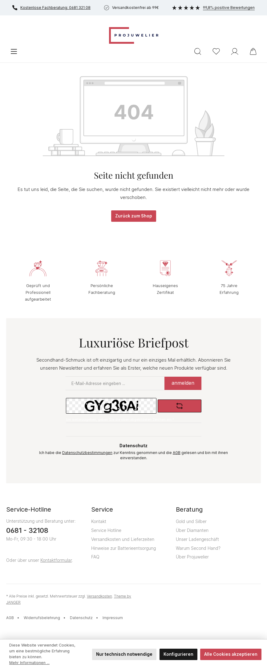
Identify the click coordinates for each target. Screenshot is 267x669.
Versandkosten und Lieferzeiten (122, 539)
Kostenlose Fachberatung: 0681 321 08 (51, 8)
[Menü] (14, 51)
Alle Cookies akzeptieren (230, 654)
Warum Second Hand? (198, 548)
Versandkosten (99, 596)
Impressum (113, 617)
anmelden (183, 383)
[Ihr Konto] (234, 51)
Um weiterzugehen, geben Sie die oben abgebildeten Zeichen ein (120, 420)
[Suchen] (197, 51)
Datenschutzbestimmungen (87, 453)
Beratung (189, 509)
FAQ (95, 556)
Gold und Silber (191, 521)
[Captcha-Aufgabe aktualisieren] (179, 405)
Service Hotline (106, 530)
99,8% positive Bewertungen (213, 7)
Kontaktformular (56, 560)
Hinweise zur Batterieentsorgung (123, 548)
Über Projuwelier (192, 556)
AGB (176, 453)
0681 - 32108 (27, 530)
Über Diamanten (192, 530)
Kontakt (98, 521)
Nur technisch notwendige (124, 654)
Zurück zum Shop (133, 215)
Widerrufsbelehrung (42, 617)
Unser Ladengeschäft (197, 539)
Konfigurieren (178, 654)
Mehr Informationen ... (29, 662)
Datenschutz (81, 617)
